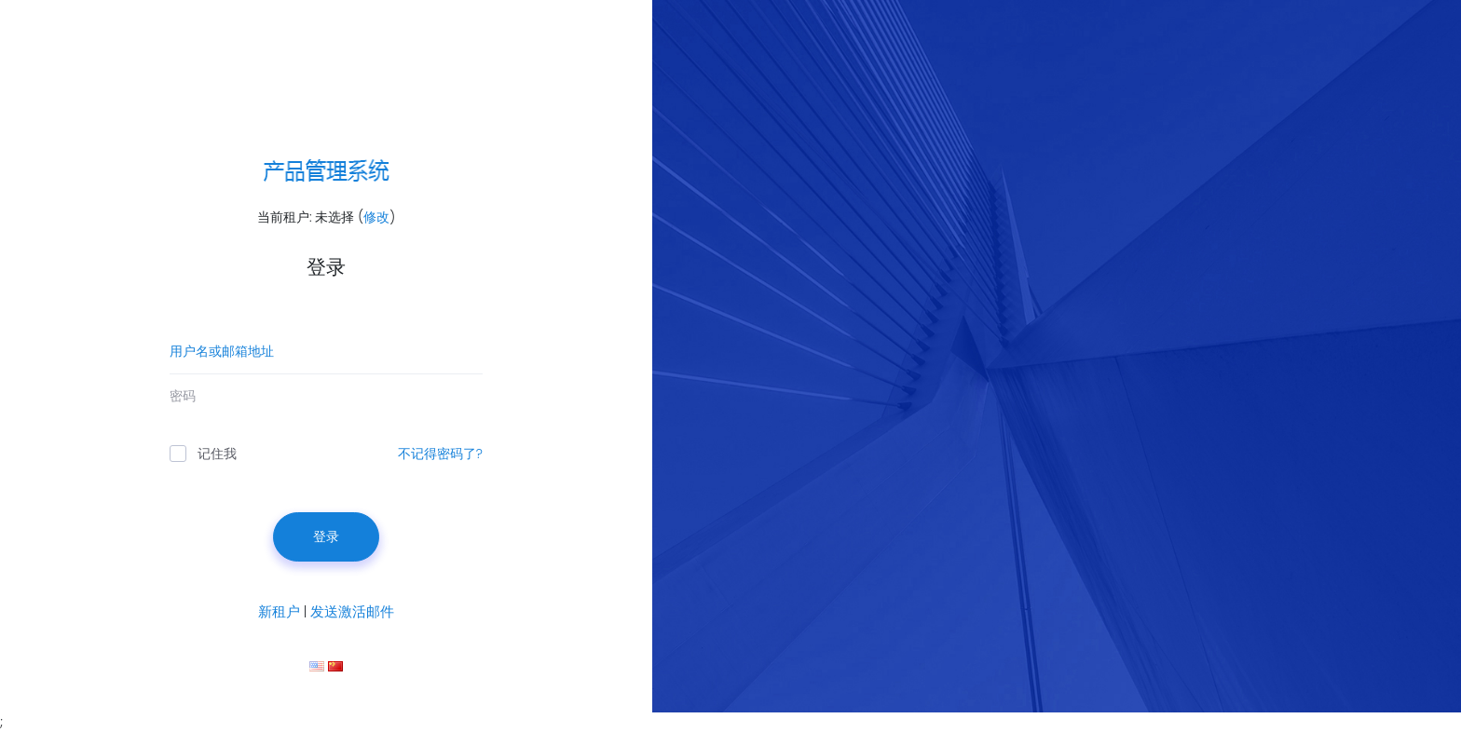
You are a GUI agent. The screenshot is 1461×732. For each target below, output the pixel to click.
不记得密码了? (440, 453)
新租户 (279, 611)
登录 (326, 536)
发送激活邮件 (352, 611)
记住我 (203, 453)
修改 (376, 217)
